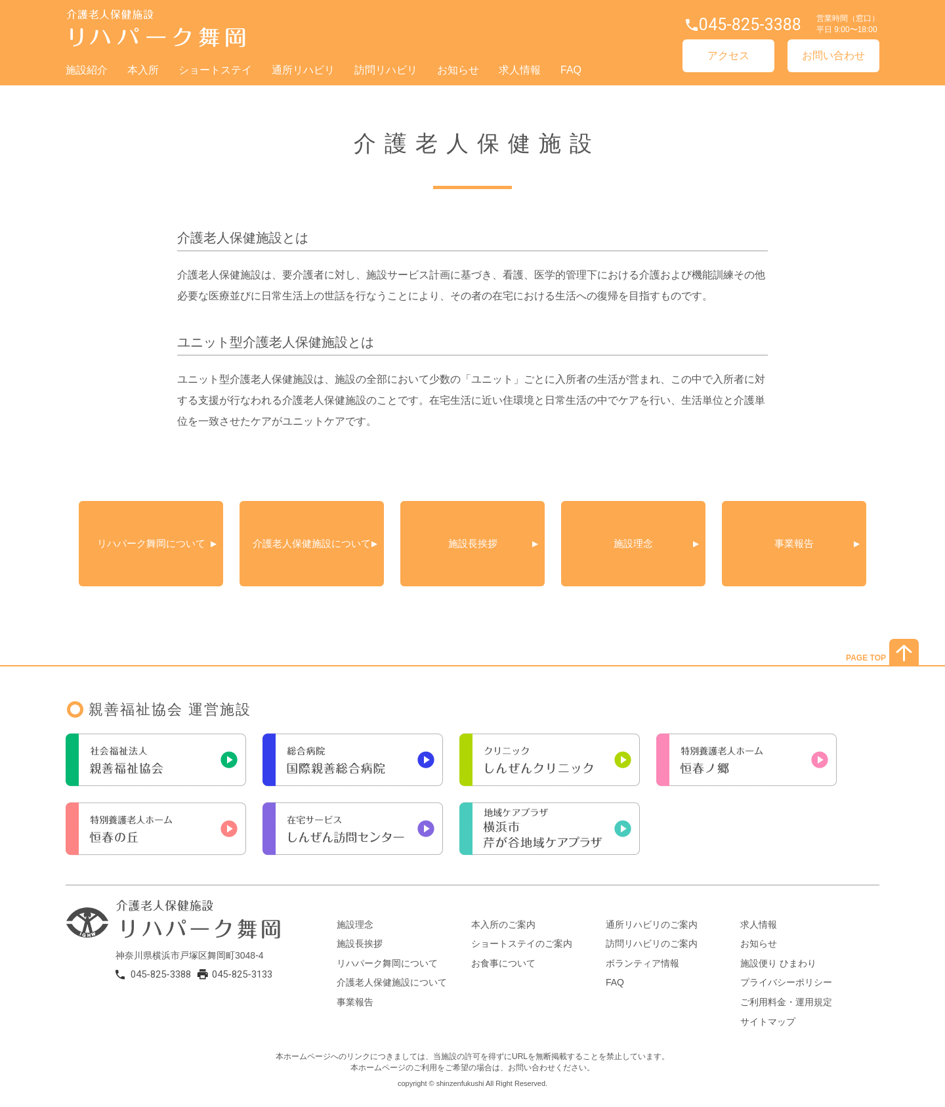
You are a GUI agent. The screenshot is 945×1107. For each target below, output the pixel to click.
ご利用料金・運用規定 (786, 1002)
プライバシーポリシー (786, 982)
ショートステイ (215, 70)
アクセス (728, 55)
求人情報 (520, 70)
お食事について (503, 963)
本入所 (143, 70)
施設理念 (633, 543)
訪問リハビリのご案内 (652, 943)
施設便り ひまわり (778, 963)
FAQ (570, 70)
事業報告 (794, 543)
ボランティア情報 (642, 963)
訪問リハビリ (385, 70)
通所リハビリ (303, 70)
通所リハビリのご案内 (652, 924)
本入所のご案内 (503, 924)
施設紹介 (87, 70)
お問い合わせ (833, 55)
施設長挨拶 (472, 543)
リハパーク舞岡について (151, 543)
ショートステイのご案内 (521, 943)
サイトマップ (767, 1021)
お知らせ (458, 70)
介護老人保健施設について (317, 543)
